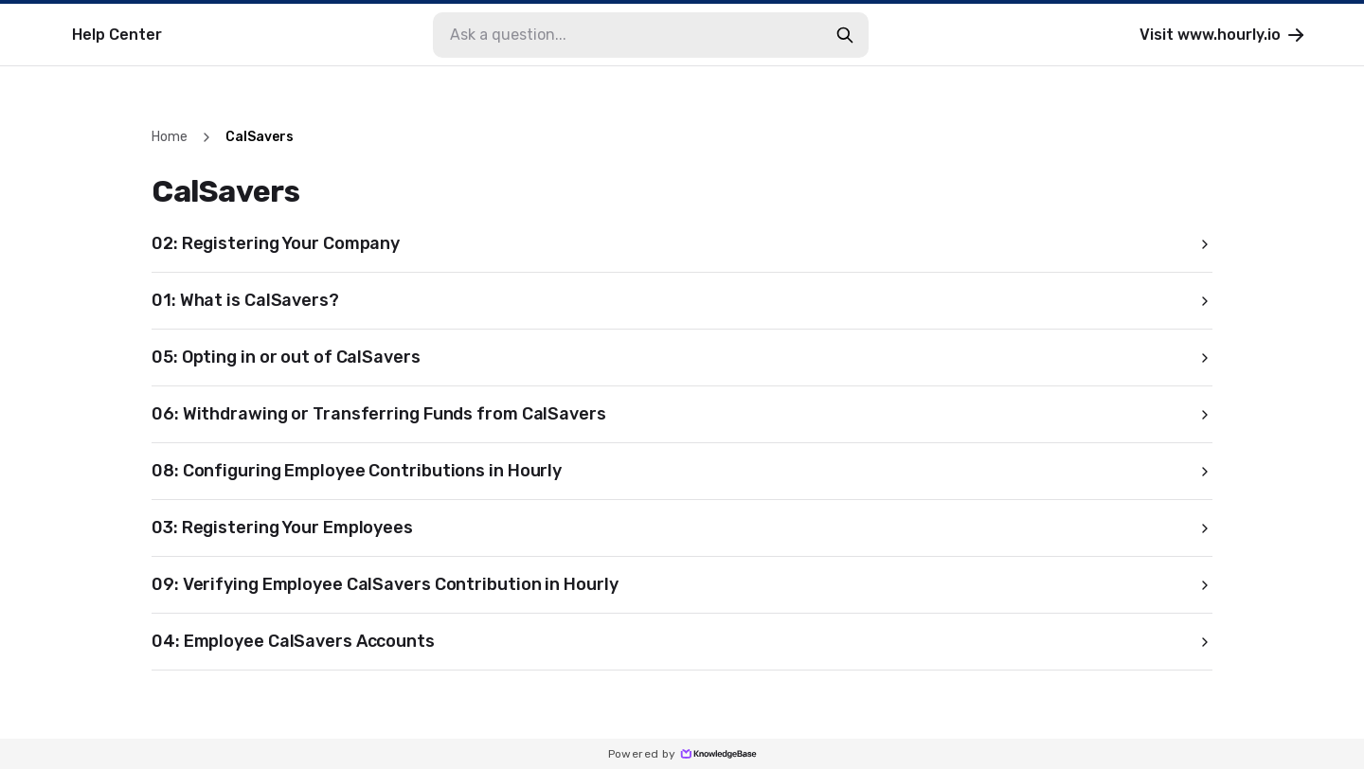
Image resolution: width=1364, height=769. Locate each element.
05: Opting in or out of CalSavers (682, 357)
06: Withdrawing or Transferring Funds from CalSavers (682, 413)
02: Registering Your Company (682, 243)
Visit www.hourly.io (1223, 35)
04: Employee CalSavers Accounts (682, 641)
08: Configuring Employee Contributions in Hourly (682, 470)
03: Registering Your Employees (682, 527)
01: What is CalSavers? (682, 300)
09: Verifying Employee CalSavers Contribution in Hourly (682, 584)
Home (170, 137)
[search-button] (845, 35)
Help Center (117, 35)
